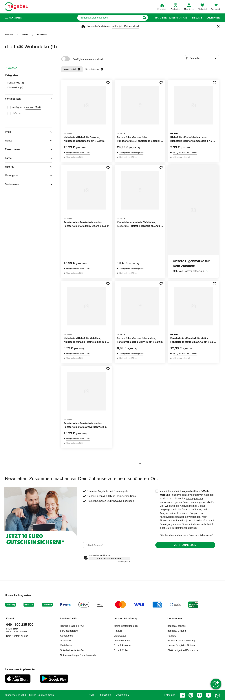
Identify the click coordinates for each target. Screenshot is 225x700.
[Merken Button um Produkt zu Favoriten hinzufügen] (108, 83)
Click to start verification (109, 558)
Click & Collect (122, 650)
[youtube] (208, 695)
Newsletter (66, 640)
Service (197, 18)
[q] (109, 18)
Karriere (172, 635)
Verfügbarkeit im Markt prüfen (78, 152)
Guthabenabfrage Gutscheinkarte (78, 655)
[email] (113, 545)
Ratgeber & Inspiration (171, 18)
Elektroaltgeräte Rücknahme (183, 650)
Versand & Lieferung (126, 618)
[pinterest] (190, 695)
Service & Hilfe (68, 618)
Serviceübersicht (69, 630)
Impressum (105, 695)
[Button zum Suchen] (144, 18)
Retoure (118, 630)
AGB (91, 695)
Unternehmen (175, 618)
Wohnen (12, 68)
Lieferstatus (120, 635)
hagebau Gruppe (177, 630)
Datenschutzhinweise (200, 535)
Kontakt (10, 618)
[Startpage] (16, 6)
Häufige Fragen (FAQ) (72, 626)
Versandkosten (122, 640)
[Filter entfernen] (79, 69)
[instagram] (199, 695)
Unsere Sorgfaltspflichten (181, 645)
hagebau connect (177, 626)
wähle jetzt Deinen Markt (125, 26)
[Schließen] (218, 26)
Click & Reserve (122, 645)
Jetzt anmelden (185, 545)
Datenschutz (122, 695)
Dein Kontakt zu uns (17, 636)
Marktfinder (66, 645)
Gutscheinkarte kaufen (72, 650)
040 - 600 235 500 (20, 624)
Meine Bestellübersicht (126, 626)
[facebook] (182, 695)
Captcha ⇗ (123, 562)
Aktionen (213, 18)
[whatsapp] (217, 695)
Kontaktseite (66, 635)
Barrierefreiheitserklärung (181, 640)
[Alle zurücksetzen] (102, 69)
